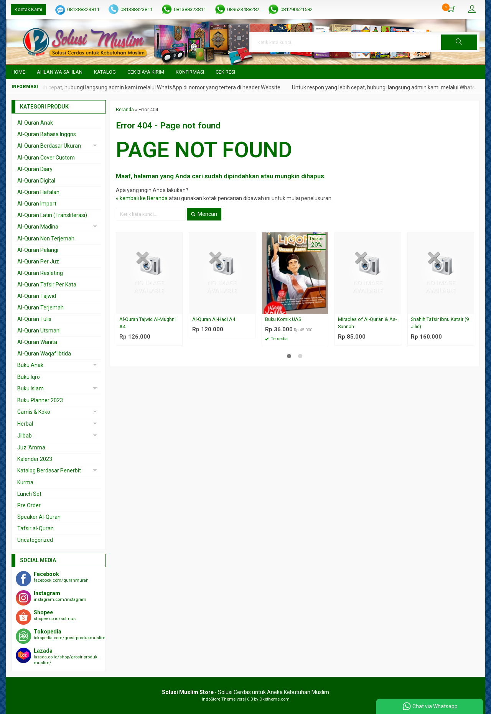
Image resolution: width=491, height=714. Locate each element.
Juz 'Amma (31, 447)
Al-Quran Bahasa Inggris (46, 134)
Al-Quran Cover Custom (46, 158)
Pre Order (29, 505)
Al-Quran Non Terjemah (45, 238)
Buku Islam (30, 388)
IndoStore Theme (219, 699)
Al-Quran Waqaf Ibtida (44, 353)
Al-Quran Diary (35, 169)
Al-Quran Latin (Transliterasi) (52, 215)
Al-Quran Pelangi (37, 250)
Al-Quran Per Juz (38, 261)
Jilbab (24, 436)
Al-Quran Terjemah (40, 307)
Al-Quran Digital (36, 181)
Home (18, 72)
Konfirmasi (190, 72)
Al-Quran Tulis (34, 319)
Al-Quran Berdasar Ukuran (49, 146)
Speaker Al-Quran (39, 517)
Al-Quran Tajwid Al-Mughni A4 (147, 322)
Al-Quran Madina (37, 227)
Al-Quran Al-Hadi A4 (213, 319)
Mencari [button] (204, 214)
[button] (459, 42)
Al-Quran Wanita (37, 342)
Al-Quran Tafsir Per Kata (46, 284)
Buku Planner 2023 (40, 400)
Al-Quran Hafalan (38, 192)
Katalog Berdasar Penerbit (49, 470)
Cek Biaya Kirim (145, 72)
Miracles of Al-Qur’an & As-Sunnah (367, 322)
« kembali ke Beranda (142, 198)
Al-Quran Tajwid (36, 296)
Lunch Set (29, 494)
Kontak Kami (28, 9)
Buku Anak (30, 365)
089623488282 (243, 9)
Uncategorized (35, 540)
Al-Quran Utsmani (39, 330)
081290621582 (296, 9)
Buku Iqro (28, 377)
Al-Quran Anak (35, 123)
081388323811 (83, 9)
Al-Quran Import (36, 204)
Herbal (25, 424)
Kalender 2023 (34, 459)
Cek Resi (225, 72)
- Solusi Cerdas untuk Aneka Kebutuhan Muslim (245, 692)
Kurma (25, 482)
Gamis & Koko (33, 412)
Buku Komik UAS (283, 319)
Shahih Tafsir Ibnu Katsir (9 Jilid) (440, 322)
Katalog (105, 72)
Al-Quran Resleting (40, 273)
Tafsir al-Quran (35, 528)
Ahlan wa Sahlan (59, 72)
